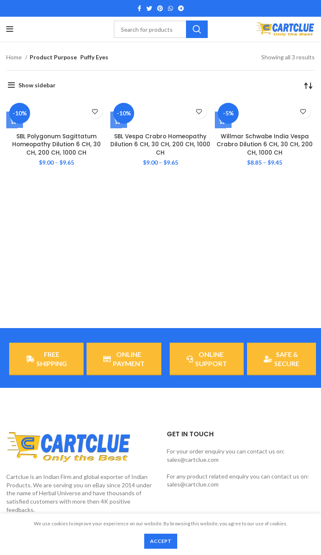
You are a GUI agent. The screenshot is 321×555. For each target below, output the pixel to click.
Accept (160, 541)
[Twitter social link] (149, 8)
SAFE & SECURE (281, 358)
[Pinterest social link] (160, 8)
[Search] (161, 29)
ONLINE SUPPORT (206, 358)
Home (14, 57)
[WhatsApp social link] (171, 8)
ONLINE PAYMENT (124, 358)
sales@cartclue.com (193, 459)
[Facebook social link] (139, 8)
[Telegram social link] (181, 8)
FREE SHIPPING (46, 358)
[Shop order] (308, 85)
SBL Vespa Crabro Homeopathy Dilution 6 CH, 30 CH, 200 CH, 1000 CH (160, 144)
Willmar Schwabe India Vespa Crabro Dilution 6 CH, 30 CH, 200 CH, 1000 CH (264, 144)
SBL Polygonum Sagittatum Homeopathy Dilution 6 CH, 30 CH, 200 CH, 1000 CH (56, 144)
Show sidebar (37, 85)
